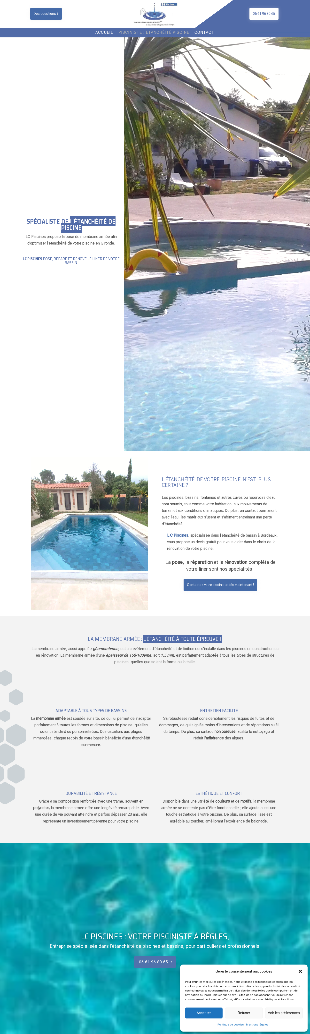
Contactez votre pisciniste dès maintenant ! (220, 585)
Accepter (204, 1013)
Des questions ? (46, 14)
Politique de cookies (230, 1024)
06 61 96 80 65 (264, 14)
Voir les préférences (284, 1013)
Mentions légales (257, 1024)
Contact (204, 33)
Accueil (104, 33)
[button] (300, 971)
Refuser (244, 1013)
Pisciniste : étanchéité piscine (153, 33)
